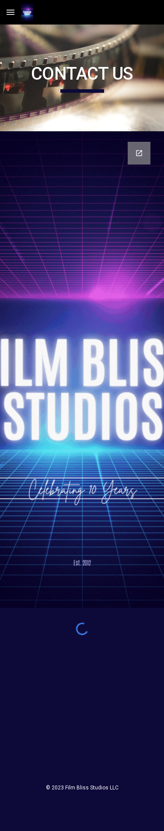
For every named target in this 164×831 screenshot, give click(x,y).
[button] (10, 12)
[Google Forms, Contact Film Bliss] (82, 369)
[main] (82, 78)
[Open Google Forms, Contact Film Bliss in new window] (139, 153)
